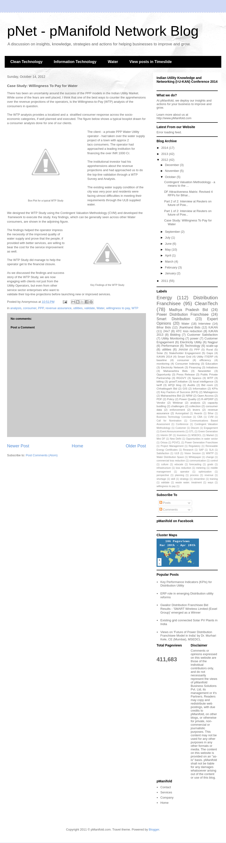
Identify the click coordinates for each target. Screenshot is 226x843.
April (168, 255)
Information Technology (75, 62)
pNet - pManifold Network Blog (103, 31)
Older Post (136, 446)
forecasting (195, 464)
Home (77, 446)
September (173, 231)
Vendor (161, 402)
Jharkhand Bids (189, 327)
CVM (211, 417)
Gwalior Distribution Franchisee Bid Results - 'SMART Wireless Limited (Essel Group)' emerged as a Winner (188, 608)
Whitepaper (195, 457)
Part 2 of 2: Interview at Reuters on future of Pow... (187, 203)
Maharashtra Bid (171, 395)
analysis (15, 308)
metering (201, 468)
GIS (185, 388)
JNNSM (183, 349)
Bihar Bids (164, 327)
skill (173, 479)
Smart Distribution (173, 319)
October (171, 177)
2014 (165, 148)
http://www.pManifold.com (174, 118)
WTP (135, 308)
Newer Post (18, 446)
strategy (184, 479)
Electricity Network (172, 367)
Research (188, 450)
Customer (180, 428)
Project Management (172, 446)
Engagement (211, 428)
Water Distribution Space (170, 457)
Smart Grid (184, 356)
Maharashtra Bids (175, 370)
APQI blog (174, 384)
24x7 (166, 331)
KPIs (215, 388)
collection (195, 406)
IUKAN (213, 327)
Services (166, 792)
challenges (177, 406)
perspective (163, 475)
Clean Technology (26, 62)
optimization (204, 471)
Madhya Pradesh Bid (188, 310)
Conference (182, 424)
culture (164, 464)
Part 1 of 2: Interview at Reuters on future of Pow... (187, 213)
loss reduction (183, 468)
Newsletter (204, 370)
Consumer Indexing (187, 363)
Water (113, 62)
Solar (160, 353)
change (210, 457)
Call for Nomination (169, 420)
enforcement (177, 409)
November (172, 171)
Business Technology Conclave (174, 417)
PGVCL (176, 442)
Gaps (209, 353)
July (168, 237)
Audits (191, 384)
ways (210, 482)
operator (184, 471)
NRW (189, 395)
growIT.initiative (178, 381)
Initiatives (212, 367)
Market (210, 435)
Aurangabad (182, 413)
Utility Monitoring (172, 338)
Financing (195, 367)
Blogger (154, 829)
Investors (182, 435)
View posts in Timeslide (150, 62)
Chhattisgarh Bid (167, 388)
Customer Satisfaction (202, 334)
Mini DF (161, 438)
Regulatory (194, 446)
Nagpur (213, 342)
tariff (159, 384)
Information (199, 388)
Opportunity (164, 374)
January (171, 273)
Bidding (175, 334)
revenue (209, 475)
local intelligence (203, 381)
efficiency (205, 360)
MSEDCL (196, 435)
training (214, 479)
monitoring (163, 363)
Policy (170, 399)
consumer (29, 308)
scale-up (212, 345)
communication (198, 460)
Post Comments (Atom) (42, 455)
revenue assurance (58, 308)
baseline (162, 360)
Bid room (207, 384)
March (169, 261)
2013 (165, 154)
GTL (191, 431)
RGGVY (181, 377)
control (214, 460)
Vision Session (192, 453)
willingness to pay (118, 308)
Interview (204, 323)
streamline (199, 479)
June (169, 243)
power (194, 338)
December (172, 165)
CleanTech (206, 303)
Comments (168, 509)
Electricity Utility (191, 342)
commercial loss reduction (171, 460)
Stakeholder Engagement (185, 353)
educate (178, 464)
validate (89, 308)
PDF (159, 399)
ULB (176, 453)
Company (167, 797)
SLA (211, 450)
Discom (195, 428)
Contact (165, 787)
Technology (192, 345)
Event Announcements (172, 431)
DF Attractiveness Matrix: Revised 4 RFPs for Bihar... (188, 193)
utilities (78, 308)
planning (179, 475)
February (171, 267)
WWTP (210, 453)
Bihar (211, 413)
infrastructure (164, 468)
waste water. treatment (188, 482)
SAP (201, 450)
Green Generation (208, 431)
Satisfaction (163, 453)
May (168, 249)
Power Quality (187, 399)
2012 (165, 160)
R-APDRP (207, 399)
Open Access (205, 395)
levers (196, 409)
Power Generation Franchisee (201, 442)
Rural (209, 349)
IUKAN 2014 (164, 356)
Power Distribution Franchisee (183, 314)
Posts (165, 502)
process (194, 475)
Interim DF (166, 435)
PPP (41, 308)
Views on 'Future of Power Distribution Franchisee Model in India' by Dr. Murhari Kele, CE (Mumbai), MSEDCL (188, 635)
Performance (170, 345)
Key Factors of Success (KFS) (179, 392)
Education (212, 363)
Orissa (163, 442)
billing (160, 381)
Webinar (178, 402)
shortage (161, 479)
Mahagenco (210, 392)
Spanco (197, 377)
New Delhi (175, 438)
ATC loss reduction (189, 331)
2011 (165, 281)
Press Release (186, 374)
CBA (199, 417)
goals (210, 464)
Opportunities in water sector (202, 438)
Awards (198, 413)
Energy (164, 297)
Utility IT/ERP (205, 356)
